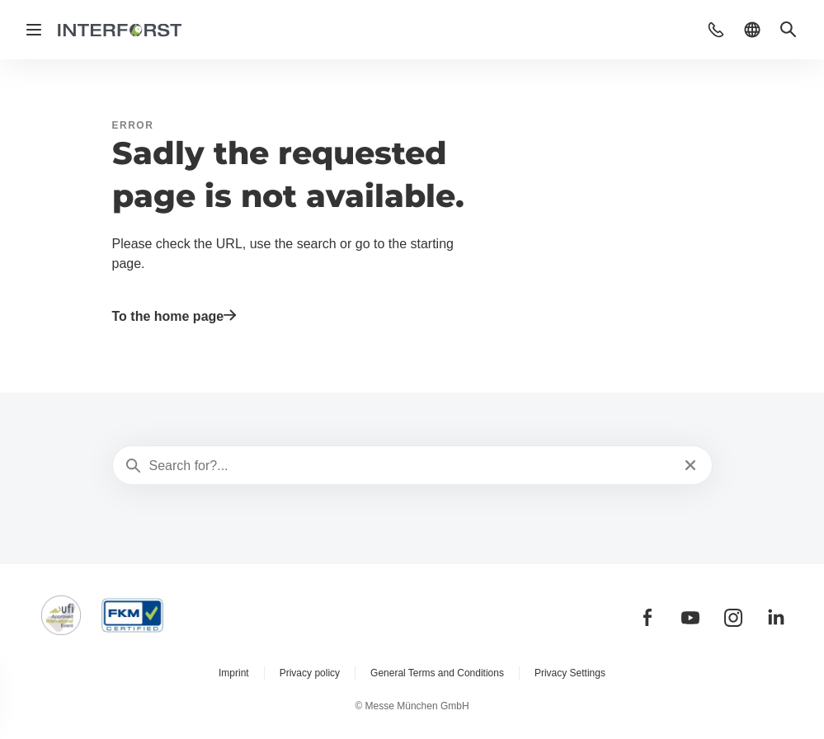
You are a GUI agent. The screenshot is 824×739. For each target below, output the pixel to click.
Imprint (234, 673)
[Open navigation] (34, 30)
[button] (716, 30)
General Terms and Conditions (437, 673)
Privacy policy (310, 673)
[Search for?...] (410, 466)
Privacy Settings (569, 673)
